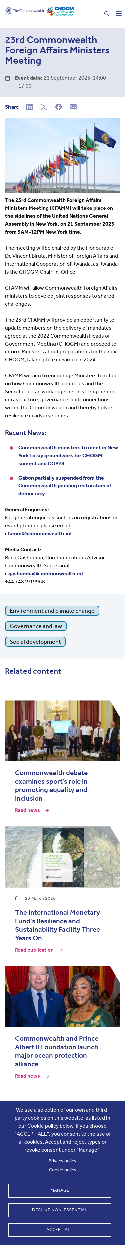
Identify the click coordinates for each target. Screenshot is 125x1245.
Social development (35, 641)
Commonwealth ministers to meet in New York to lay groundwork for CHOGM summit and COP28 (68, 455)
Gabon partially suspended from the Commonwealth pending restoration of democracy (64, 486)
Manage (59, 1190)
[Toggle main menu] (116, 14)
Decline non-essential (59, 1210)
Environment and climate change (52, 610)
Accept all (59, 1229)
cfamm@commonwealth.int (38, 533)
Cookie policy (62, 1170)
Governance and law (36, 626)
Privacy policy (62, 1161)
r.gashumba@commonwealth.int (44, 573)
